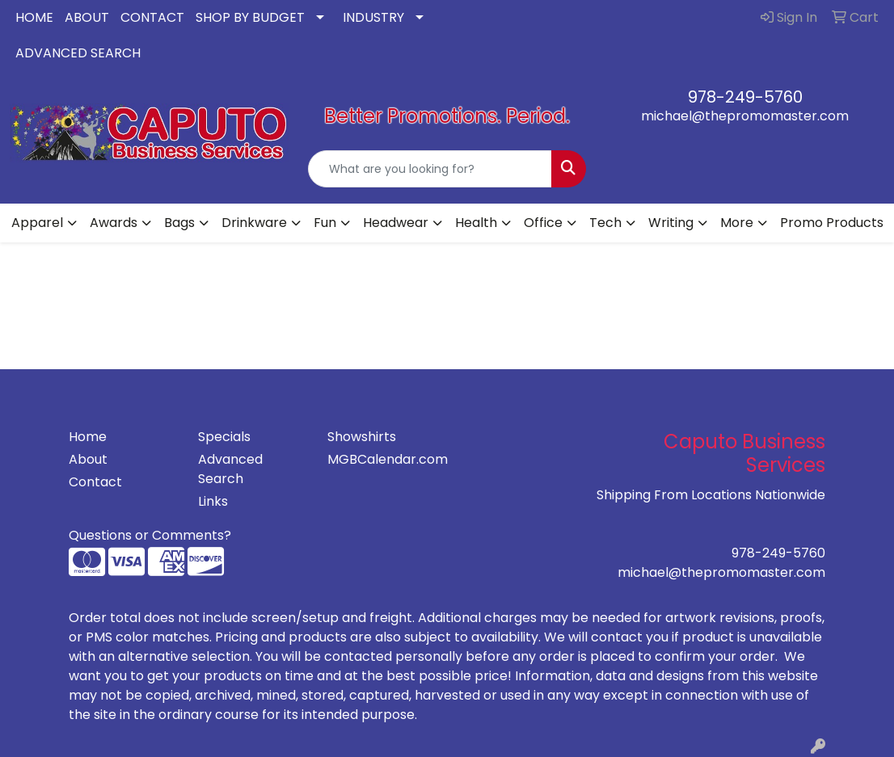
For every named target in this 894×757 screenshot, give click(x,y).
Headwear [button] (395, 222)
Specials (224, 436)
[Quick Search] (430, 168)
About (88, 459)
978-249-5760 (745, 97)
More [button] (736, 222)
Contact (95, 482)
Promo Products (831, 222)
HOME (34, 17)
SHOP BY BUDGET (250, 17)
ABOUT (87, 17)
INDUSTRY (373, 17)
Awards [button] (113, 222)
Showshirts (361, 436)
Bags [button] (179, 222)
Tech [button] (605, 222)
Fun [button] (325, 222)
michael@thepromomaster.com (745, 116)
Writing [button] (671, 222)
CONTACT (152, 17)
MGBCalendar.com (382, 459)
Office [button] (543, 222)
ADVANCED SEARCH (78, 53)
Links (213, 501)
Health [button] (476, 222)
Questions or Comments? (150, 535)
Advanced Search (230, 469)
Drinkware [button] (254, 222)
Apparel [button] (37, 222)
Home (88, 436)
